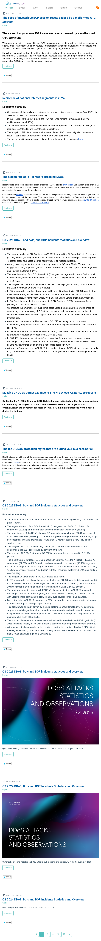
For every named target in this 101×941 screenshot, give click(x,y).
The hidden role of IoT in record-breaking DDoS (33, 177)
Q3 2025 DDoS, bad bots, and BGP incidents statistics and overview (46, 240)
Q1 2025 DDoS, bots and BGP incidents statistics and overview (42, 671)
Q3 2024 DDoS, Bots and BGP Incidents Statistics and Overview (43, 786)
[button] (7, 75)
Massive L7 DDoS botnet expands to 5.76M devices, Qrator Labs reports (49, 392)
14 (64, 934)
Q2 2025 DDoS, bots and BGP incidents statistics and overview (42, 505)
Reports (63, 8)
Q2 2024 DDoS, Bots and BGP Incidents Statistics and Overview (43, 899)
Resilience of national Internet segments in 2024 (33, 98)
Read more (8, 66)
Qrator (22, 8)
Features (78, 8)
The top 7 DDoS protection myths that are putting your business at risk (47, 449)
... (53, 934)
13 (58, 934)
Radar (35, 8)
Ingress (49, 8)
